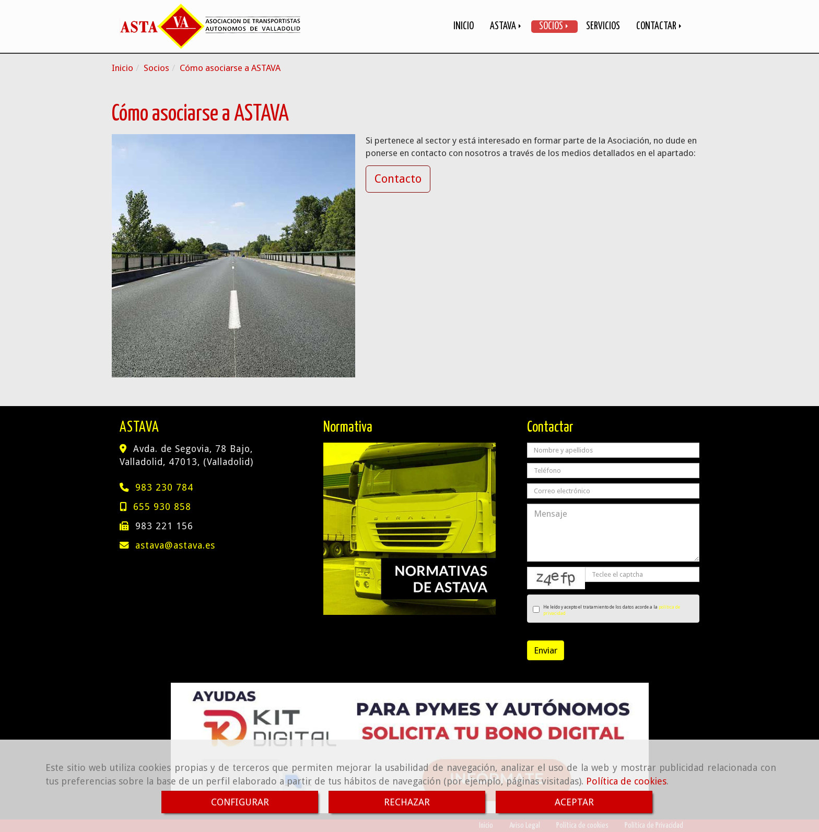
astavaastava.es (175, 545)
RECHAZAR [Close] (407, 802)
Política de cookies (626, 781)
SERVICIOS (603, 26)
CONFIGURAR (240, 802)
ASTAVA (506, 26)
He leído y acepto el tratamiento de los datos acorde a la (606, 610)
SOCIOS (554, 26)
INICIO (463, 26)
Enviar (545, 650)
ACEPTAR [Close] (574, 802)
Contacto (398, 178)
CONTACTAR (659, 26)
